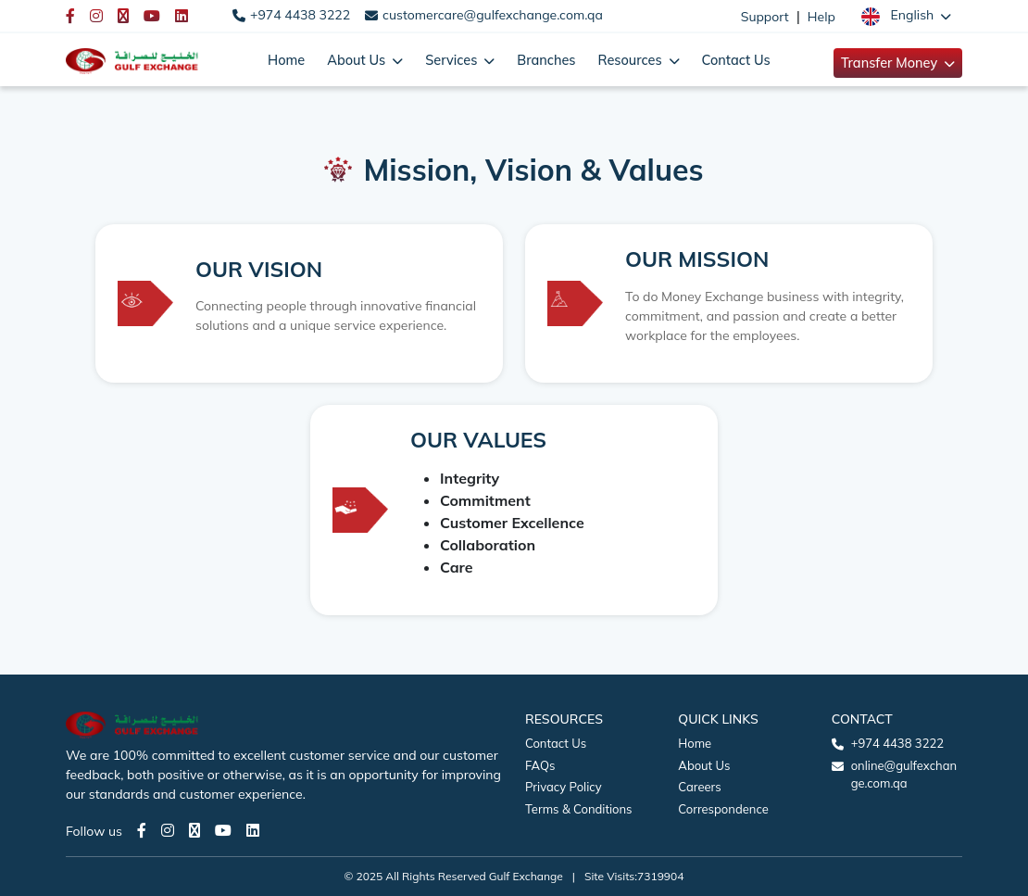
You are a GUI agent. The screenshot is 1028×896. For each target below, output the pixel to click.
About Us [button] (358, 60)
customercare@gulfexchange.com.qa (492, 14)
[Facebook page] (141, 830)
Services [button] (453, 60)
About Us (704, 765)
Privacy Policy (563, 786)
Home (286, 60)
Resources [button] (632, 60)
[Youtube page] (223, 830)
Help (821, 16)
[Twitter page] (194, 830)
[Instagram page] (167, 830)
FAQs (540, 765)
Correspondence (723, 808)
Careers (699, 786)
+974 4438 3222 (300, 14)
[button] (906, 16)
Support (765, 16)
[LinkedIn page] (252, 830)
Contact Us (736, 60)
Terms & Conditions (579, 808)
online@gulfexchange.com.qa (904, 774)
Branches (546, 60)
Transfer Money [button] (891, 62)
